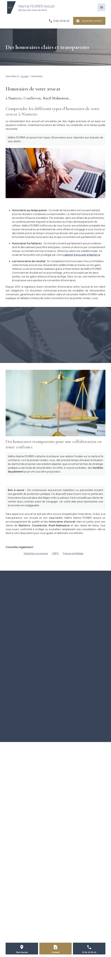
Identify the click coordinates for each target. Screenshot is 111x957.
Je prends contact (89, 20)
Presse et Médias (73, 553)
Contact (55, 952)
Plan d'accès (22, 952)
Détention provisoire (36, 553)
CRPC (55, 553)
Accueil (24, 76)
